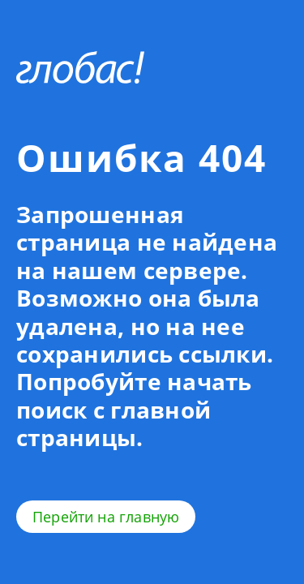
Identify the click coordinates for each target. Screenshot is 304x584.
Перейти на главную (105, 516)
